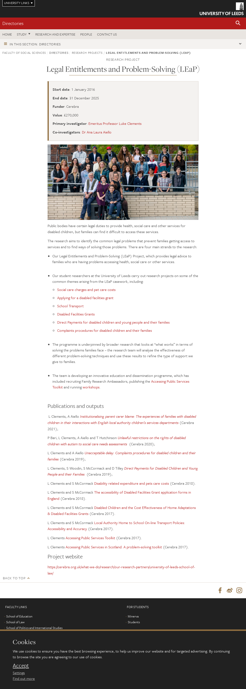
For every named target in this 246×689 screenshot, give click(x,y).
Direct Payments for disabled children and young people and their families (113, 322)
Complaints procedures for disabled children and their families (104, 330)
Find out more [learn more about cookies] (24, 678)
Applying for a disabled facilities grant (85, 297)
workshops (91, 387)
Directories (13, 23)
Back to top (14, 577)
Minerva (133, 616)
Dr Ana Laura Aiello (96, 132)
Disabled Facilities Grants (76, 314)
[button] (238, 23)
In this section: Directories (35, 44)
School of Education (19, 616)
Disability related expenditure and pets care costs (131, 483)
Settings (19, 672)
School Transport (70, 305)
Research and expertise (55, 34)
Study (22, 34)
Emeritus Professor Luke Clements (114, 123)
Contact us (107, 34)
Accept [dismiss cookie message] (21, 665)
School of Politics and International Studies (34, 628)
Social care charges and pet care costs (86, 289)
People (86, 34)
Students (134, 622)
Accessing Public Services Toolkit (90, 537)
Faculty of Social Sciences (24, 52)
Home (7, 34)
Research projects (87, 52)
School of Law (15, 622)
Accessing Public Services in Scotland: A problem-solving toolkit (114, 547)
